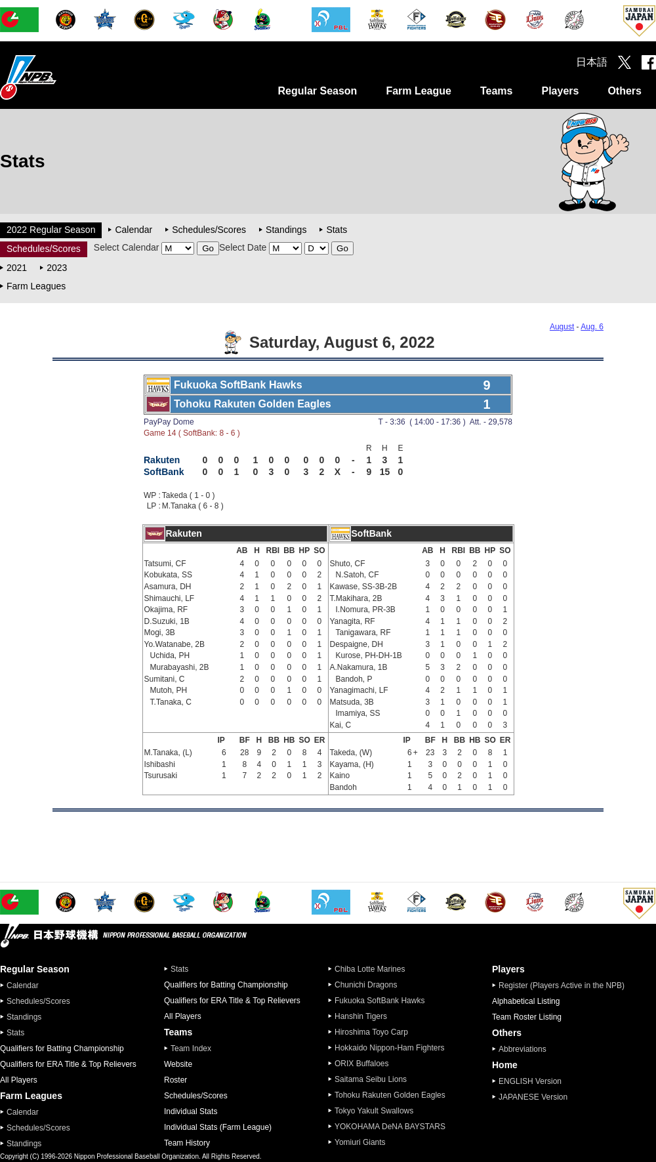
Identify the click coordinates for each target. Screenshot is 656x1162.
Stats (336, 229)
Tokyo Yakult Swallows (374, 1110)
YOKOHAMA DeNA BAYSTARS (390, 1126)
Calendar (133, 229)
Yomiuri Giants (360, 1142)
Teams (496, 90)
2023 (57, 267)
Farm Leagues (36, 286)
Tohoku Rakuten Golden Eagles (390, 1095)
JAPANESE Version (533, 1097)
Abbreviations (522, 1049)
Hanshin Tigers (361, 1016)
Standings (286, 229)
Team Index (191, 1048)
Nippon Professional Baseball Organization (61, 77)
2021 (17, 267)
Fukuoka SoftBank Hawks (379, 1000)
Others (624, 90)
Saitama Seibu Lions (371, 1079)
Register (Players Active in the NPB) (565, 985)
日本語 (591, 62)
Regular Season (317, 90)
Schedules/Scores (209, 229)
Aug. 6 (592, 326)
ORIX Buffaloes (362, 1063)
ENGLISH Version (530, 1081)
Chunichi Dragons (366, 984)
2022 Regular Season (51, 229)
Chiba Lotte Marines (370, 969)
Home (505, 1065)
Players (560, 90)
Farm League (418, 90)
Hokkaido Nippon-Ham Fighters (389, 1047)
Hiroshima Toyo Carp (371, 1032)
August (562, 326)
